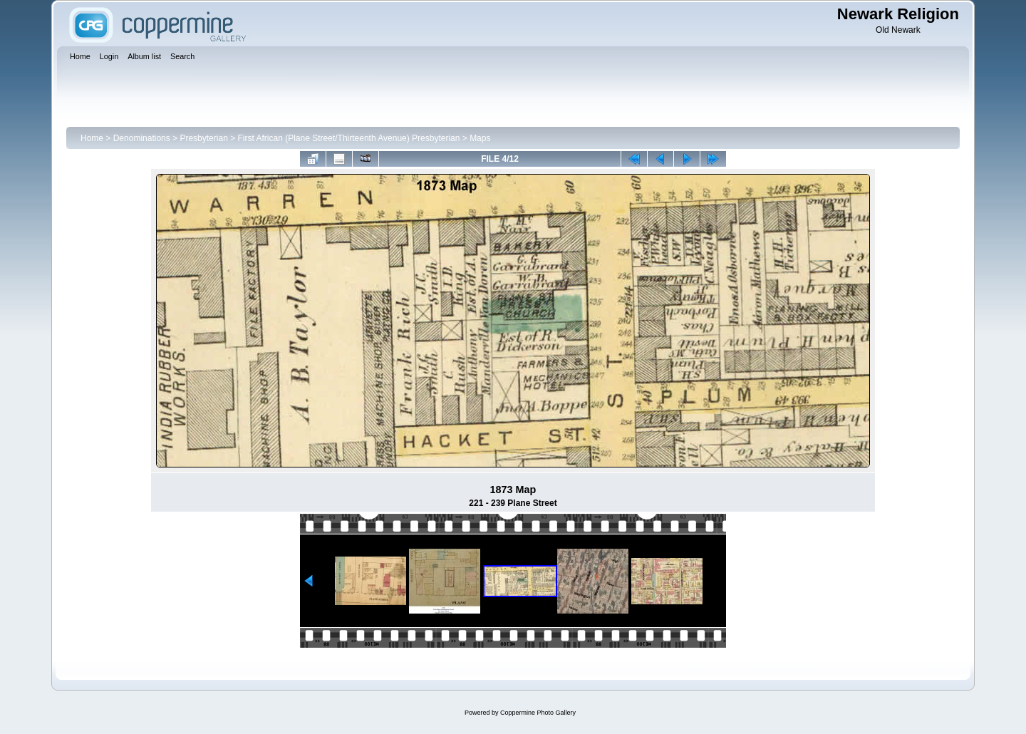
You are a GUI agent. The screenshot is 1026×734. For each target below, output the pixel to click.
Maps (480, 138)
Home (92, 138)
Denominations (141, 138)
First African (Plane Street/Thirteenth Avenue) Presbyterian (349, 138)
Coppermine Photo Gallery (538, 712)
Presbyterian (203, 138)
